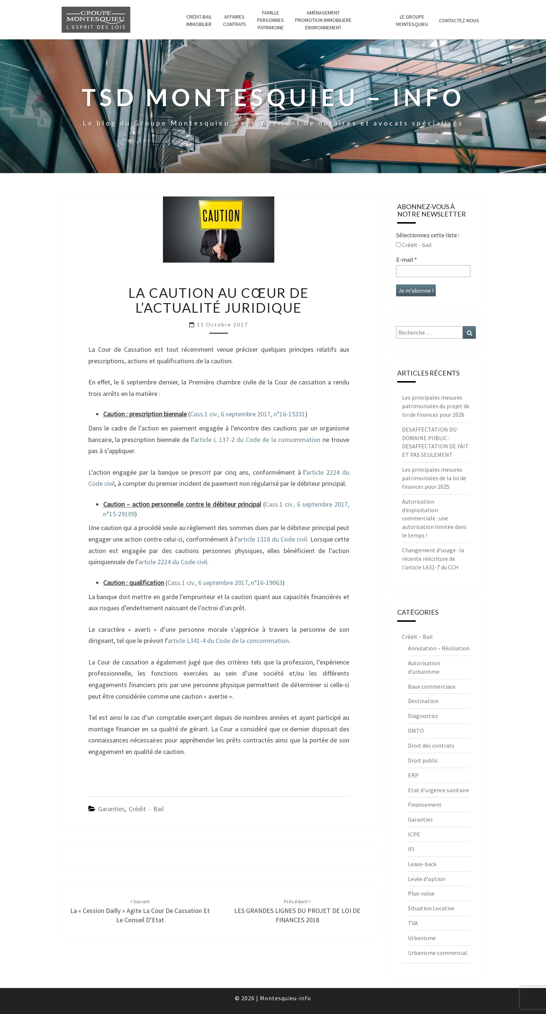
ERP (413, 775)
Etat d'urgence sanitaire (438, 790)
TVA (413, 923)
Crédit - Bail (146, 809)
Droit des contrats (431, 745)
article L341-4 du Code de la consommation (228, 640)
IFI (411, 849)
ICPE (414, 834)
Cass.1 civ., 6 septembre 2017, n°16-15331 (247, 414)
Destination (423, 701)
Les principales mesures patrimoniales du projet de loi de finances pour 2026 (436, 406)
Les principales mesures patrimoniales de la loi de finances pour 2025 (434, 478)
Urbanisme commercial (437, 952)
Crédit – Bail (417, 636)
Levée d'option (426, 879)
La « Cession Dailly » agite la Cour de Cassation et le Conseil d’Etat (140, 911)
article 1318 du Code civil (272, 539)
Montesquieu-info (285, 998)
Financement (425, 804)
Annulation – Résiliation (439, 648)
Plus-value (421, 893)
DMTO (416, 730)
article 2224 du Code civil (172, 562)
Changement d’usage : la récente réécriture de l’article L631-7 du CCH (433, 558)
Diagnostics (423, 715)
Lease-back (422, 864)
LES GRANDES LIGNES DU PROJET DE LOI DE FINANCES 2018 (297, 911)
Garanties (111, 809)
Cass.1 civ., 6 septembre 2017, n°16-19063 (224, 582)
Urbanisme (422, 938)
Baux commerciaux (431, 686)
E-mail (406, 259)
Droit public (423, 760)
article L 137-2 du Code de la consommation (257, 439)
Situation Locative (431, 908)
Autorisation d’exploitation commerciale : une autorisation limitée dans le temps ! (434, 518)
